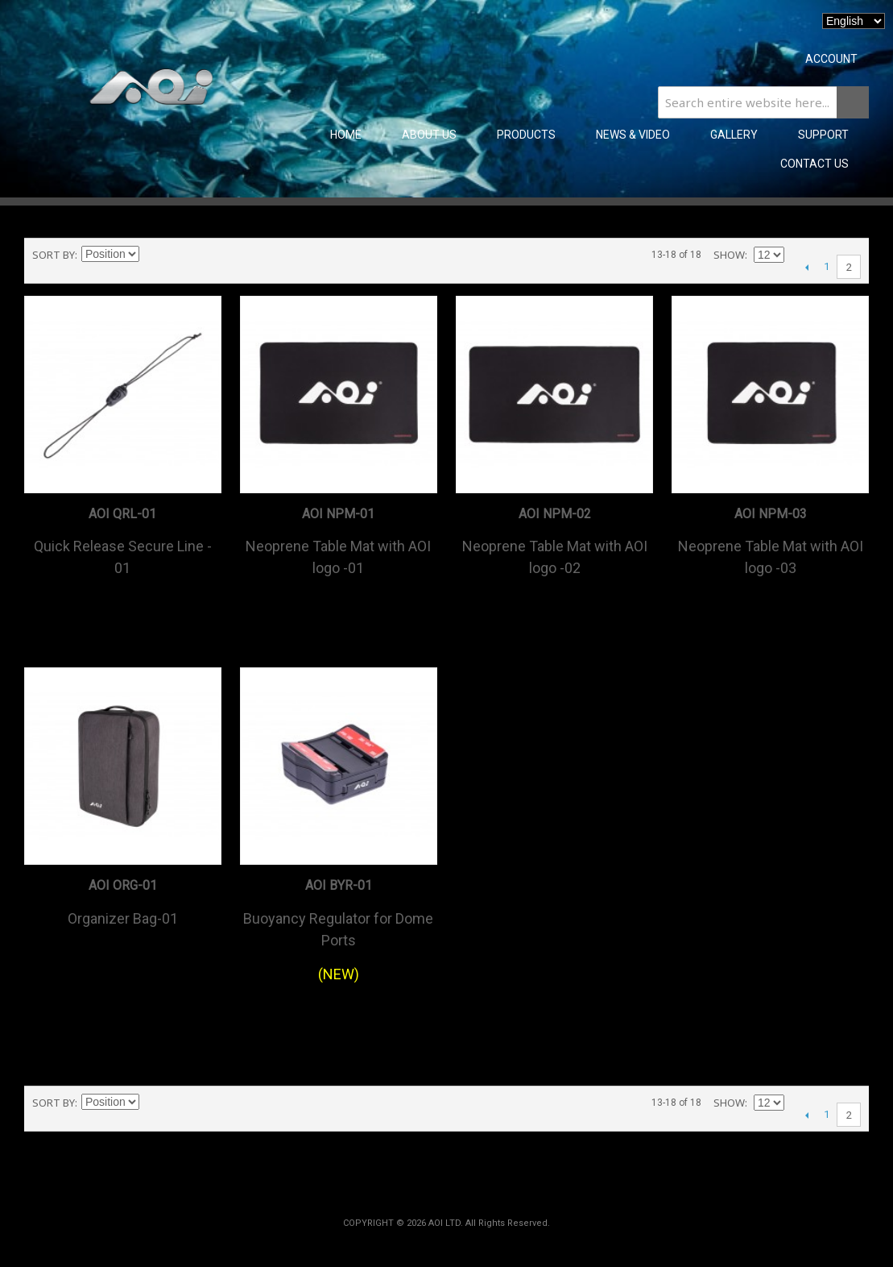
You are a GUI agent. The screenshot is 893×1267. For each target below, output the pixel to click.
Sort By (53, 254)
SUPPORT (823, 134)
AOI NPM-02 (555, 513)
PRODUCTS (526, 134)
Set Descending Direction (154, 255)
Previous (806, 267)
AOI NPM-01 (338, 513)
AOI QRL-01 (122, 513)
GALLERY (734, 134)
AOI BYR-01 (338, 885)
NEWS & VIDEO (633, 134)
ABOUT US (429, 134)
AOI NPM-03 (770, 513)
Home (346, 134)
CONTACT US (814, 163)
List (210, 255)
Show (729, 254)
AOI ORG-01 (123, 885)
